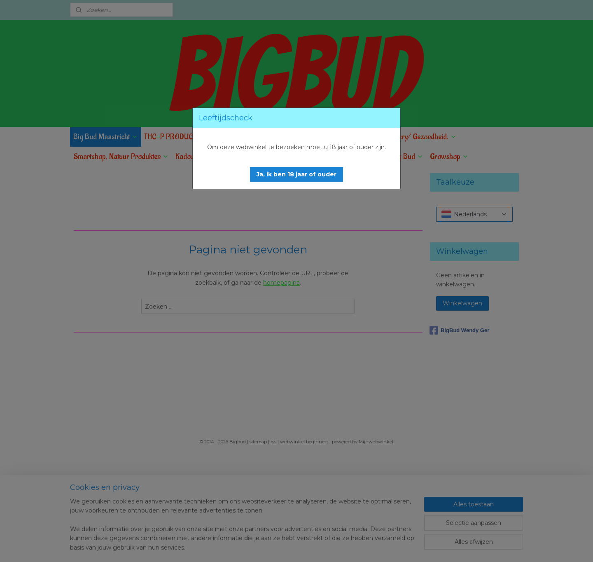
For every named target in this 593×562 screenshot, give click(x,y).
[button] (296, 174)
